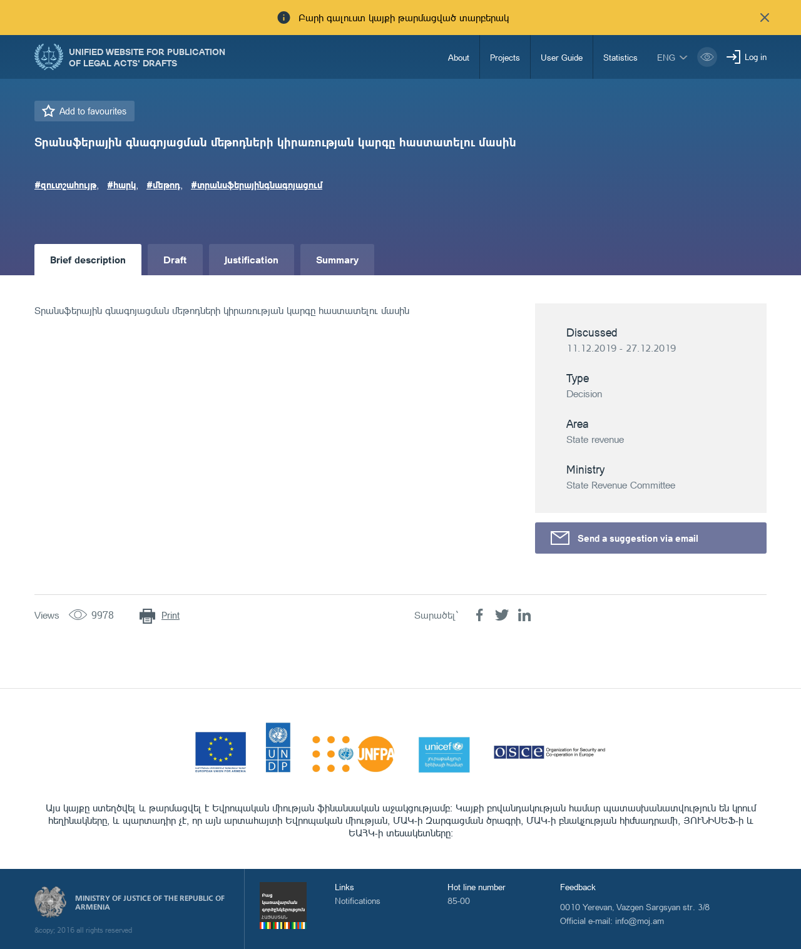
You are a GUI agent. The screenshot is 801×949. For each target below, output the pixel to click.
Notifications (357, 900)
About (458, 57)
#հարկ (121, 184)
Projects (505, 57)
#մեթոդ (163, 184)
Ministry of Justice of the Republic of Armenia (150, 902)
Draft (175, 259)
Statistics (620, 57)
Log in (756, 56)
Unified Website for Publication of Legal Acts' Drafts (147, 57)
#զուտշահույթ (65, 184)
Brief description (88, 259)
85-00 (458, 900)
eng (666, 57)
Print (170, 615)
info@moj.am (639, 920)
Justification (251, 259)
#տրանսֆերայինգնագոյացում (256, 184)
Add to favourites (92, 111)
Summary (337, 259)
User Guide (562, 57)
